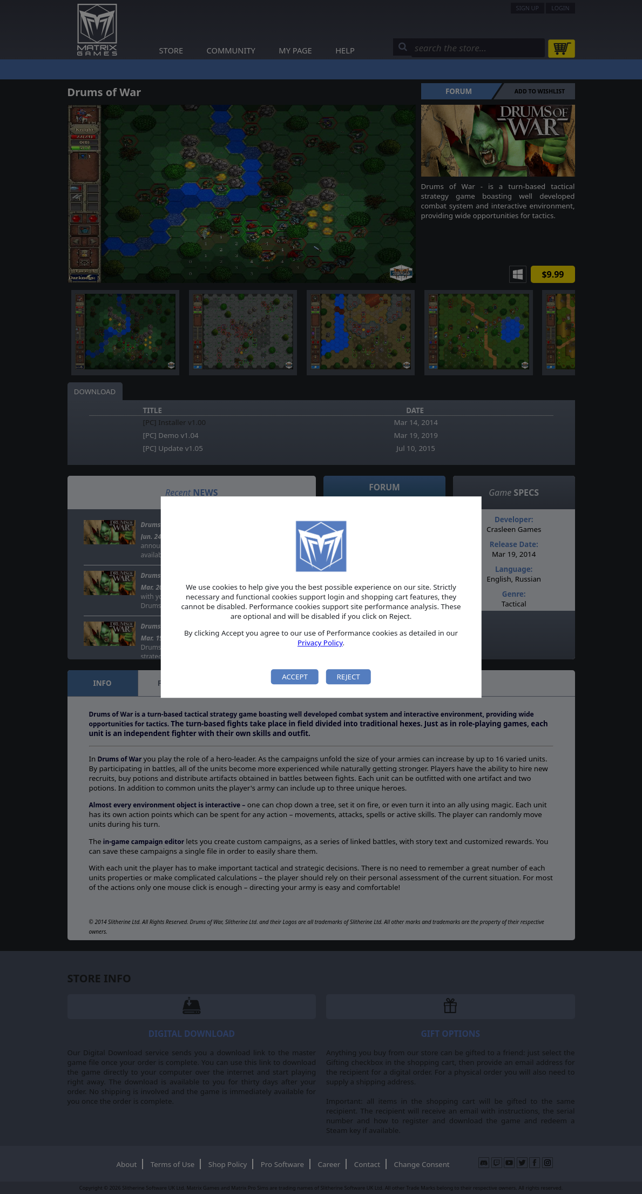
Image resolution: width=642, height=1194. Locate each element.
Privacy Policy (320, 643)
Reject (348, 677)
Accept (295, 677)
